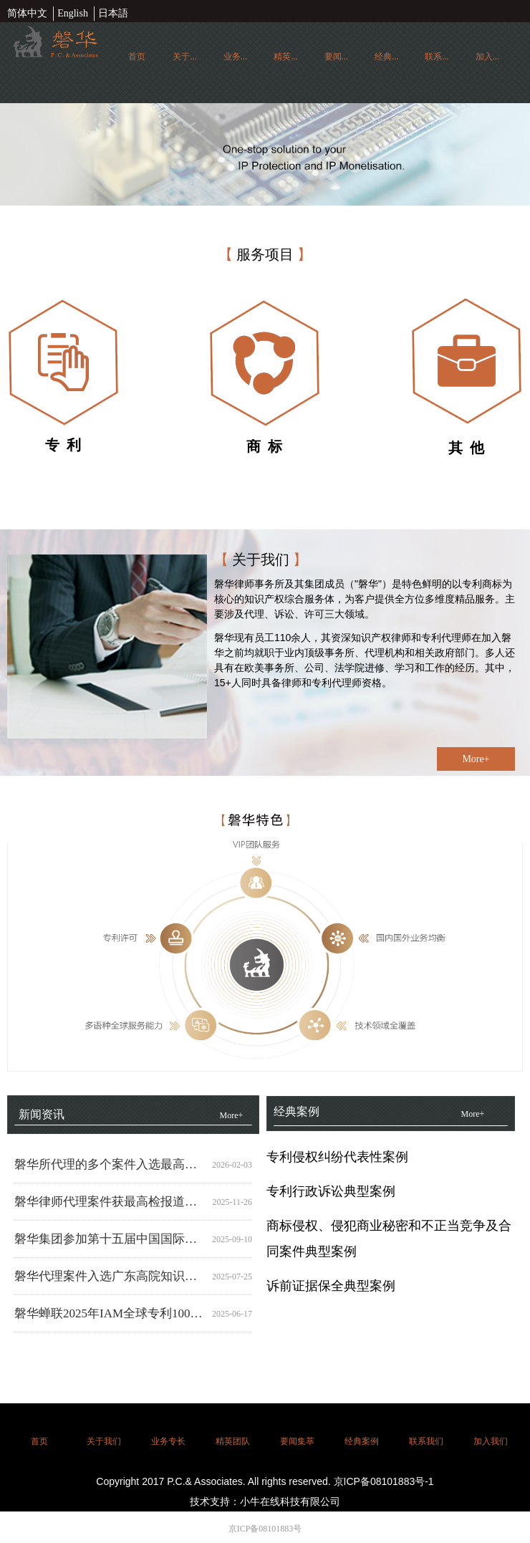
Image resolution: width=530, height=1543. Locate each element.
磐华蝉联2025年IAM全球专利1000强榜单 (110, 1313)
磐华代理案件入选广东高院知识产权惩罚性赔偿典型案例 (110, 1276)
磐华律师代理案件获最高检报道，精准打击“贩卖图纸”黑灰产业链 (110, 1201)
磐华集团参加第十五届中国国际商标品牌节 (110, 1239)
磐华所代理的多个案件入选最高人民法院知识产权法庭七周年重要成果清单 (110, 1164)
